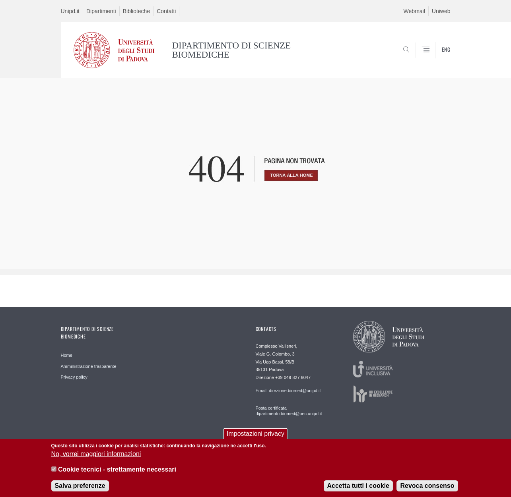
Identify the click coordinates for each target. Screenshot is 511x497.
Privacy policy (74, 377)
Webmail (414, 11)
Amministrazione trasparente (89, 366)
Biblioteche (136, 11)
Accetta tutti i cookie (358, 487)
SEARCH (436, 59)
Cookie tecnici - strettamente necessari (117, 471)
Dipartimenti (101, 11)
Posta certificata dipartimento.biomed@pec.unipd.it (289, 411)
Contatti (166, 11)
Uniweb (441, 11)
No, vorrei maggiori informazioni (96, 455)
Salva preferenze (80, 487)
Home (66, 355)
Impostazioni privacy (255, 435)
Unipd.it (70, 11)
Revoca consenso (427, 487)
